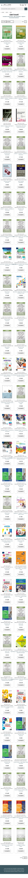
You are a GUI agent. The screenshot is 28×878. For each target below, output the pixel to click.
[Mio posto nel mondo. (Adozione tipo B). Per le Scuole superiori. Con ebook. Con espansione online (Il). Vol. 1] (21, 625)
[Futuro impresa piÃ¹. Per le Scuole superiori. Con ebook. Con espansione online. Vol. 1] (20, 791)
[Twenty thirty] (21, 846)
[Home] (2, 12)
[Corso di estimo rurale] (21, 44)
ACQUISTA (7, 48)
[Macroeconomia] (7, 127)
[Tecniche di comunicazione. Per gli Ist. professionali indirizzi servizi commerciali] (20, 597)
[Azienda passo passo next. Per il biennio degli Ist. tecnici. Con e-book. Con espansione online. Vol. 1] (21, 348)
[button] (25, 5)
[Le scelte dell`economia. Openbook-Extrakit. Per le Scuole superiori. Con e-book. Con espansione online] (7, 155)
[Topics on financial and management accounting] (21, 127)
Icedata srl (16, 871)
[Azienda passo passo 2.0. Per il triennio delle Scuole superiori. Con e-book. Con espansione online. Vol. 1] (21, 210)
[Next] (25, 22)
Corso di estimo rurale (21, 41)
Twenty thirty (21, 843)
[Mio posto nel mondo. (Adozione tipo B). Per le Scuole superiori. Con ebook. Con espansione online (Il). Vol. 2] (7, 652)
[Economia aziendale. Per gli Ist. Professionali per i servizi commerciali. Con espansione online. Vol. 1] (7, 404)
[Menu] (2, 5)
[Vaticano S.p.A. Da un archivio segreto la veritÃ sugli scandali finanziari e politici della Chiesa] (21, 182)
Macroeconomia (7, 124)
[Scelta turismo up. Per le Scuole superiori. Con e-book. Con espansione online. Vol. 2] (20, 431)
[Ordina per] (10, 22)
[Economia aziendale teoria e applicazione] (7, 846)
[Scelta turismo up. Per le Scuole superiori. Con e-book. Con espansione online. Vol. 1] (7, 431)
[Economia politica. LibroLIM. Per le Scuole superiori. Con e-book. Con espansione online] (7, 293)
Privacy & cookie (21, 871)
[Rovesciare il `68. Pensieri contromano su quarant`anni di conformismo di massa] (7, 182)
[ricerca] (14, 8)
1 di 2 (23, 22)
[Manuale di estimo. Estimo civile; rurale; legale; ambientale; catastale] (7, 44)
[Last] (26, 858)
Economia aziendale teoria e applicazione (10, 843)
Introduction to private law (7, 345)
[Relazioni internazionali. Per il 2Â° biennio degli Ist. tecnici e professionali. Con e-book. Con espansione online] (21, 376)
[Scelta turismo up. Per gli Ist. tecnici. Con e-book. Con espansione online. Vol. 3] (7, 459)
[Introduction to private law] (7, 348)
